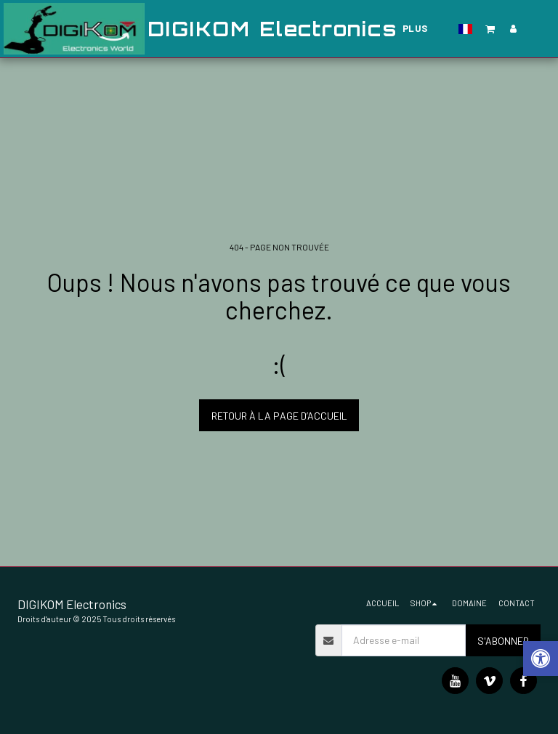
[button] (490, 28)
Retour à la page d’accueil (279, 415)
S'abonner (503, 641)
